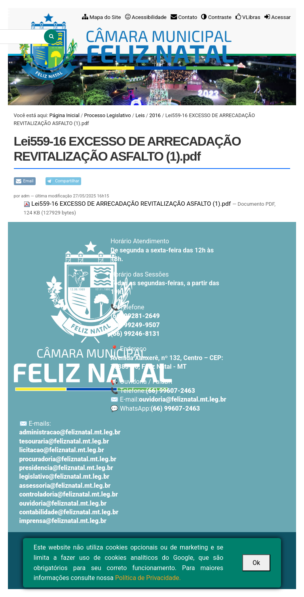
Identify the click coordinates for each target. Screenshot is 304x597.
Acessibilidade (149, 17)
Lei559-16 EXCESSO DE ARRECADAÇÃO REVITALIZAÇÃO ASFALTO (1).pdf (128, 203)
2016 (155, 115)
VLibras (251, 17)
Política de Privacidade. (148, 578)
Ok (256, 563)
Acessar (281, 17)
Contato (187, 17)
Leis (139, 115)
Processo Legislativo (107, 115)
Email (28, 181)
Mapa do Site (105, 17)
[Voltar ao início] (93, 316)
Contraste (220, 17)
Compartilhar (67, 181)
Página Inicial (64, 115)
